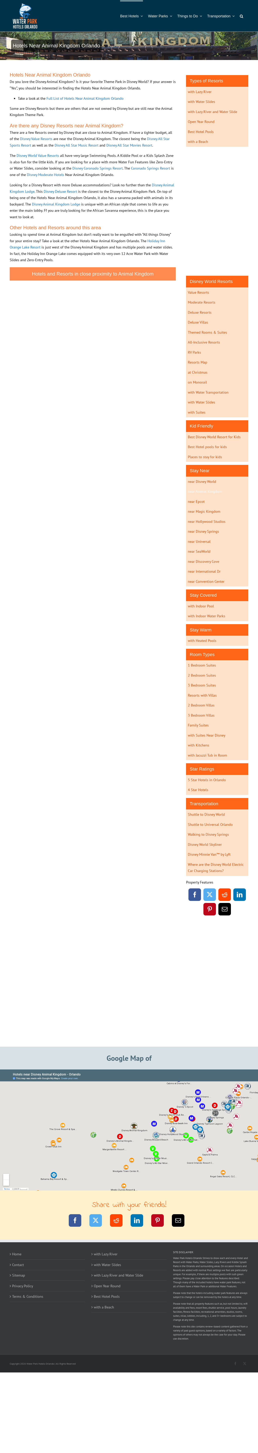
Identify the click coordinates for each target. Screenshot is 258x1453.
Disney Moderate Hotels (45, 174)
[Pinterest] (210, 910)
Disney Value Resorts (36, 138)
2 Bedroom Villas (201, 705)
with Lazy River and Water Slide (212, 111)
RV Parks (194, 352)
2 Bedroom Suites (202, 675)
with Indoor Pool (201, 606)
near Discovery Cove (203, 561)
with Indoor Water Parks (206, 616)
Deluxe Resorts (199, 312)
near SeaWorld (199, 551)
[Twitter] (210, 895)
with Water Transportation (208, 392)
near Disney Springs (203, 531)
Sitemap (18, 1275)
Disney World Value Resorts (38, 155)
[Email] (225, 910)
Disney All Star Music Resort (76, 145)
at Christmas (197, 372)
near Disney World (202, 481)
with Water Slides (201, 101)
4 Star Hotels (198, 789)
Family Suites (198, 725)
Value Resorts (198, 292)
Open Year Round (201, 121)
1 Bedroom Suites (202, 665)
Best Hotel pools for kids (207, 446)
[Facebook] (195, 895)
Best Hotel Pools (201, 131)
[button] (241, 16)
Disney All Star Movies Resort (129, 145)
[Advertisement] (217, 210)
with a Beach (198, 141)
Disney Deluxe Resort (60, 191)
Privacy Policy (22, 1286)
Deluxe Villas (198, 322)
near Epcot (196, 501)
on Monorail (197, 382)
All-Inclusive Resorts (204, 342)
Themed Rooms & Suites (207, 332)
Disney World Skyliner (205, 844)
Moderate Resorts (201, 302)
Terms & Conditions (27, 1296)
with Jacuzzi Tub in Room (207, 755)
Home (16, 1254)
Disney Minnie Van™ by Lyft (209, 854)
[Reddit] (225, 895)
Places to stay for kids (205, 457)
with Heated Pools (202, 640)
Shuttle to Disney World (206, 814)
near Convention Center (206, 581)
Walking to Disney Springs (208, 834)
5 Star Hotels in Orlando (207, 780)
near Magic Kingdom (204, 511)
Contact (18, 1264)
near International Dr (204, 571)
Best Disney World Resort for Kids (214, 437)
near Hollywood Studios (206, 521)
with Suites (196, 412)
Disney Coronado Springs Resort (97, 168)
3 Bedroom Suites (202, 685)
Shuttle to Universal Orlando (210, 824)
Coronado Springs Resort (150, 168)
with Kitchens (198, 745)
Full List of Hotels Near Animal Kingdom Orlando (85, 98)
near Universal (199, 541)
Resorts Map (197, 362)
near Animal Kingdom (205, 491)
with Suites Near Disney (206, 735)
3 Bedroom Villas (201, 715)
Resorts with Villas (202, 695)
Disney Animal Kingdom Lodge (56, 204)
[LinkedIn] (240, 895)
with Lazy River (199, 91)
